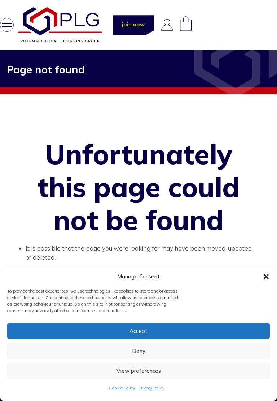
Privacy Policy (151, 388)
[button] (266, 276)
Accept (138, 331)
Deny (138, 350)
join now (133, 24)
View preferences (138, 370)
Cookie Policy (122, 388)
